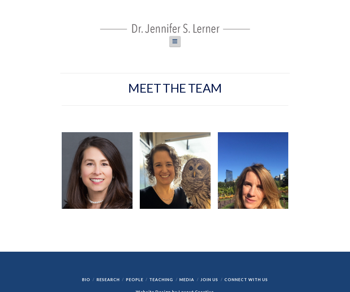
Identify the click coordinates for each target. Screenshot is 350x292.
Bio (86, 229)
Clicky (61, 253)
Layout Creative (196, 242)
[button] (175, 41)
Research (108, 229)
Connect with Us (246, 229)
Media (186, 229)
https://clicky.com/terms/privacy (174, 263)
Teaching (161, 229)
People (134, 229)
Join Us (209, 229)
